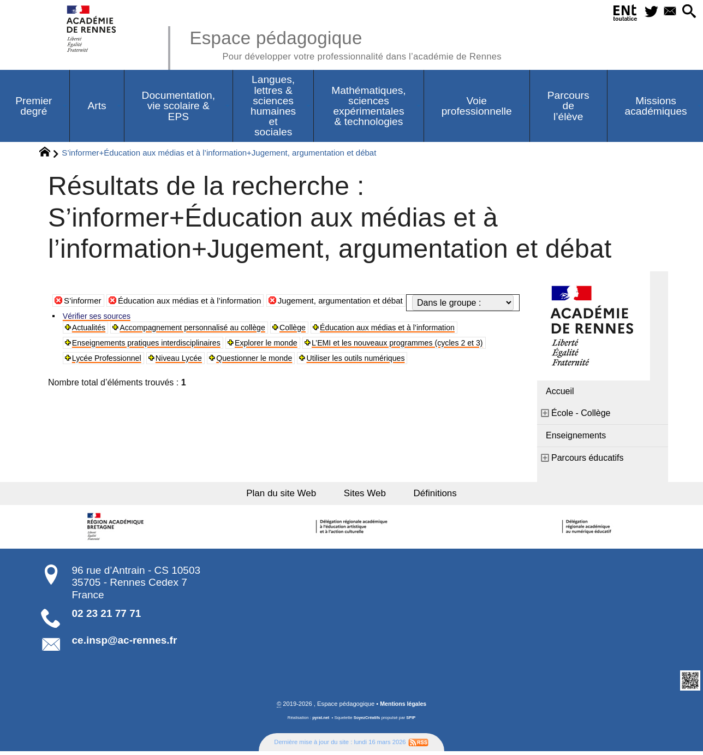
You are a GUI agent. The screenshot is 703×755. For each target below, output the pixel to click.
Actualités (91, 342)
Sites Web (366, 495)
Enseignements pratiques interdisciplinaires (157, 358)
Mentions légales (403, 707)
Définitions (438, 495)
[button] (687, 13)
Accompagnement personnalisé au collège (207, 342)
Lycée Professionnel (320, 374)
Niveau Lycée (399, 374)
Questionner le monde (115, 391)
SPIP (412, 721)
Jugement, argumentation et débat (355, 318)
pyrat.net (320, 721)
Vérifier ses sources (101, 329)
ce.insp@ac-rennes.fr (124, 643)
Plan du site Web (279, 495)
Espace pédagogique (355, 44)
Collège (318, 342)
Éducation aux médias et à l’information (196, 318)
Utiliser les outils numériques (228, 391)
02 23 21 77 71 (106, 617)
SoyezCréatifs (367, 721)
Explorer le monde (290, 358)
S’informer (84, 318)
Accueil (560, 391)
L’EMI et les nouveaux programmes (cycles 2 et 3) (169, 374)
